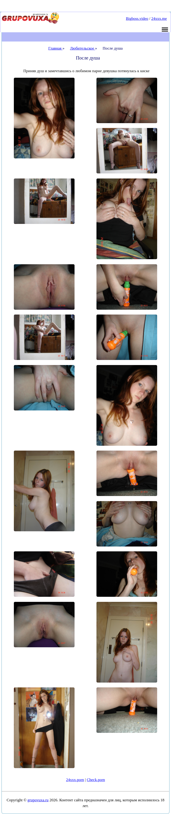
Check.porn (96, 780)
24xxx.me (159, 18)
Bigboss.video (137, 18)
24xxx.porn (75, 780)
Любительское (82, 48)
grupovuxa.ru (37, 800)
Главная (55, 48)
